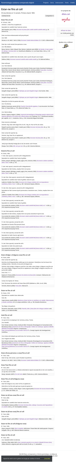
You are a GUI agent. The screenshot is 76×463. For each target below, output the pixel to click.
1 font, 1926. (6, 355)
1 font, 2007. (6, 367)
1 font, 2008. (6, 414)
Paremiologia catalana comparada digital (17, 2)
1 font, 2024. (6, 381)
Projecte (46, 3)
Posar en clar (66, 30)
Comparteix (50, 16)
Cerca (52, 3)
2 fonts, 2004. (6, 257)
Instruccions (59, 3)
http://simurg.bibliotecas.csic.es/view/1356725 (15, 330)
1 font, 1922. (6, 318)
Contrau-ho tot (6, 16)
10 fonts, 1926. (7, 22)
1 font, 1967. (6, 437)
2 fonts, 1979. (6, 293)
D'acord (47, 459)
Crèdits (72, 3)
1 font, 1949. (6, 426)
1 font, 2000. (6, 398)
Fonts (67, 3)
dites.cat (66, 14)
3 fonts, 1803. (6, 153)
